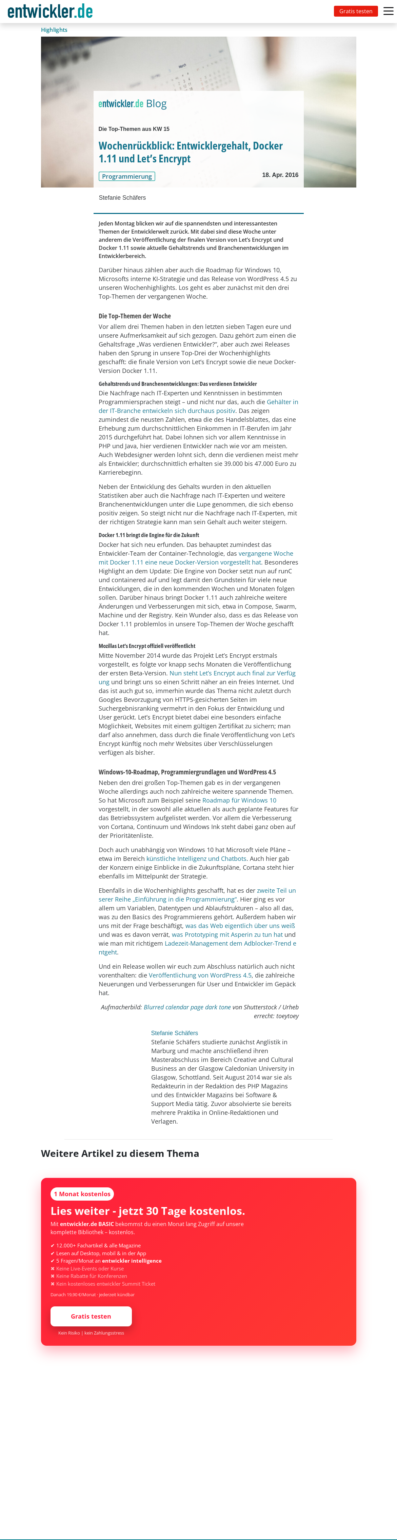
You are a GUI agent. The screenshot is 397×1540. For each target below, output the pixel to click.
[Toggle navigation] (51, 11)
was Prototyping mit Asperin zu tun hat (227, 934)
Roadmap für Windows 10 (239, 800)
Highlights (54, 30)
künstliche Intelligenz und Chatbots (196, 858)
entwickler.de (50, 12)
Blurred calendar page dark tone (187, 1007)
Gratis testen (356, 11)
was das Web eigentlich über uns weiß (240, 926)
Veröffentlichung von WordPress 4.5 (200, 975)
